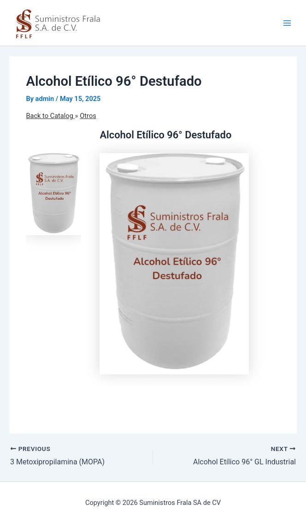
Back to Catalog (50, 116)
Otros (88, 116)
